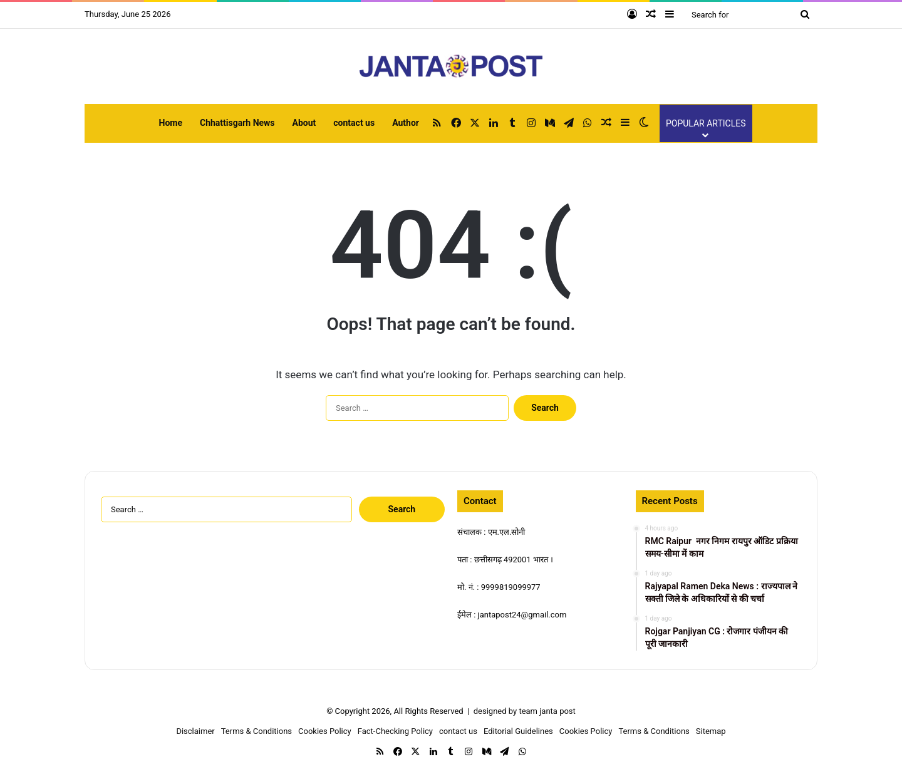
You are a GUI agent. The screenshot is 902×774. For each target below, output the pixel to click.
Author (405, 123)
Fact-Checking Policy (395, 731)
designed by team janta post (525, 711)
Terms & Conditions (256, 731)
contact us (354, 123)
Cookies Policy (324, 731)
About (304, 123)
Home (170, 123)
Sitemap (711, 731)
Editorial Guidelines (518, 731)
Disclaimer (195, 731)
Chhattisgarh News (237, 123)
